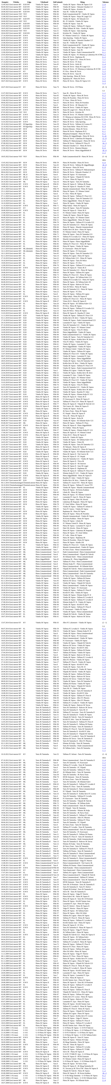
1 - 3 (104, 146)
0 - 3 (104, 105)
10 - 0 (104, 150)
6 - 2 (104, 57)
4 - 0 (104, 198)
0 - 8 (104, 167)
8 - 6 (104, 148)
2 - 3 (104, 69)
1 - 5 (104, 483)
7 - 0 (104, 906)
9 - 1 (104, 35)
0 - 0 (104, 115)
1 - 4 (104, 251)
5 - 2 (104, 71)
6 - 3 (104, 103)
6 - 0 (104, 74)
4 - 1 (104, 16)
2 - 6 (104, 67)
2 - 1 (104, 19)
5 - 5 (104, 1040)
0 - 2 (104, 40)
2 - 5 (104, 504)
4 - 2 (104, 55)
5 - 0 (104, 318)
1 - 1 (104, 24)
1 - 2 (104, 12)
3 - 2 (104, 31)
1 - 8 (104, 423)
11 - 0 (104, 138)
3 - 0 (104, 184)
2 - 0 (104, 4)
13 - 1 (104, 578)
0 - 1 (104, 45)
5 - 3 (104, 440)
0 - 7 (104, 339)
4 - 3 (104, 117)
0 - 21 (104, 136)
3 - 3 (104, 33)
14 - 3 (104, 143)
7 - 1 (104, 59)
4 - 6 (104, 81)
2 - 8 (104, 992)
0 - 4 (104, 21)
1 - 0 (104, 217)
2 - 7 (104, 7)
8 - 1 (104, 344)
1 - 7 (104, 882)
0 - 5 (104, 229)
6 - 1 (104, 131)
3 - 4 (104, 335)
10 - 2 (104, 1073)
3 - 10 (104, 1049)
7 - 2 (104, 122)
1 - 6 (104, 265)
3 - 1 (104, 9)
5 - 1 (104, 406)
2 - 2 (104, 43)
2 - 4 (104, 28)
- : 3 (103, 38)
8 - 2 (104, 392)
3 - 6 (104, 875)
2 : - (103, 956)
